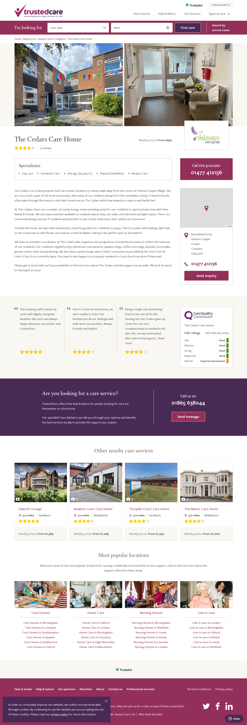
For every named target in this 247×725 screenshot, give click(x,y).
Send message (188, 416)
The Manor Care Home (201, 508)
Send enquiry (206, 275)
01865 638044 (188, 402)
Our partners (66, 689)
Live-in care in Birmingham (206, 627)
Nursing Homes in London (151, 647)
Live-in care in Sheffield (206, 647)
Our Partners (192, 13)
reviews (45, 148)
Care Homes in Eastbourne (40, 642)
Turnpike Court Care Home (149, 508)
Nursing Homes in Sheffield (151, 627)
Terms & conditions (199, 689)
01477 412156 (206, 172)
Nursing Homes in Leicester (151, 642)
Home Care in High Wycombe (96, 642)
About (100, 689)
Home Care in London (96, 627)
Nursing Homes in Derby (151, 637)
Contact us (115, 689)
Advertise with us (221, 5)
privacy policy (59, 714)
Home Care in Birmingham (96, 632)
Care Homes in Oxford (41, 647)
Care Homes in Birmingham (40, 622)
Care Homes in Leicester (40, 627)
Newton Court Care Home (93, 508)
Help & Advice (167, 13)
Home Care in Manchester (95, 647)
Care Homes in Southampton (40, 632)
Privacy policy (224, 689)
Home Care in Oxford (95, 622)
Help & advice (45, 689)
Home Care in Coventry (96, 637)
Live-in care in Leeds (206, 642)
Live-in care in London (206, 622)
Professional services (140, 689)
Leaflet (229, 226)
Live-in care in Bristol (206, 637)
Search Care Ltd (125, 714)
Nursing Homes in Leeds (151, 632)
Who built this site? (150, 714)
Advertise (85, 689)
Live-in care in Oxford (206, 632)
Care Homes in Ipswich (40, 637)
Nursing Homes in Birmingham (151, 622)
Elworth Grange (30, 508)
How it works (141, 13)
